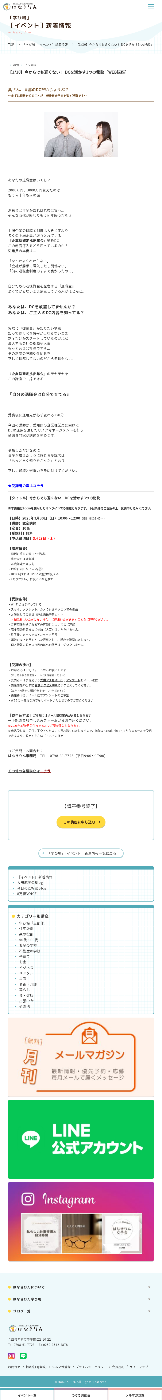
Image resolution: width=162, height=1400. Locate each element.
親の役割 (26, 934)
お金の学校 (28, 945)
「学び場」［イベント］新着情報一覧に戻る (81, 853)
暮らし (24, 989)
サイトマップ (139, 1367)
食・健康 (26, 995)
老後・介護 (28, 984)
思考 (22, 978)
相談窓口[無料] (36, 1367)
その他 (24, 1006)
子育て (24, 956)
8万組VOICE (26, 893)
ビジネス (30, 65)
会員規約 (118, 1367)
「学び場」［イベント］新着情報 (45, 44)
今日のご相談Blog (31, 888)
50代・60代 (28, 939)
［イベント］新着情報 (35, 877)
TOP (11, 44)
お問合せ (14, 1367)
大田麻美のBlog (30, 882)
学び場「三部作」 (33, 923)
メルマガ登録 (61, 1367)
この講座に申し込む (79, 821)
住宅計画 (26, 928)
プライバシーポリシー (91, 1367)
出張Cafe (26, 1000)
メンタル (26, 973)
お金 (16, 65)
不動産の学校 (29, 950)
